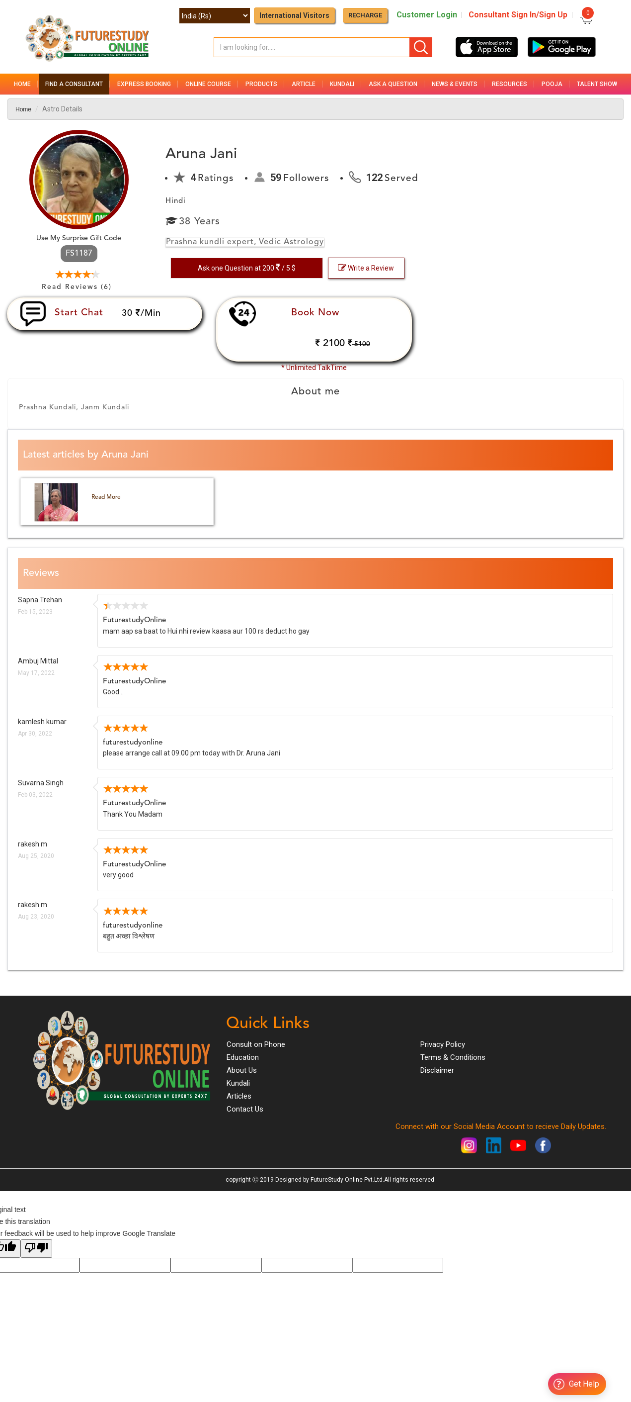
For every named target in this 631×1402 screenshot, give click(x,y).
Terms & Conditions (452, 1057)
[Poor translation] (36, 1248)
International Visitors (294, 15)
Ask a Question (393, 84)
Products (261, 84)
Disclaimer (437, 1070)
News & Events (454, 84)
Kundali (342, 84)
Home (22, 84)
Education (243, 1057)
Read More (106, 497)
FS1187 (79, 254)
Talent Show (597, 84)
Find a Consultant (74, 84)
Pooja (552, 84)
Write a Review (366, 267)
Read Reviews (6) (77, 286)
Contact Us (245, 1109)
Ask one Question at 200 (247, 267)
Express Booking (144, 84)
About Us (242, 1070)
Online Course (208, 84)
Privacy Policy (442, 1044)
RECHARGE (365, 15)
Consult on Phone (256, 1044)
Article (304, 84)
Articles (239, 1096)
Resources (509, 84)
